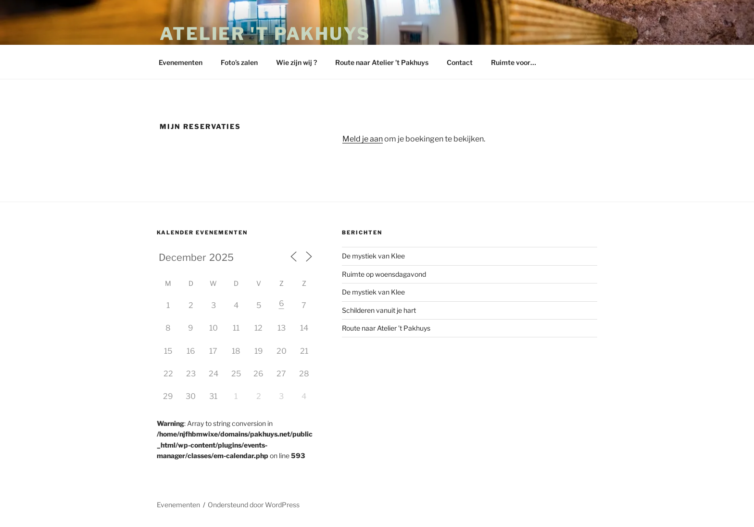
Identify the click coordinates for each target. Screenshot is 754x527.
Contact (460, 62)
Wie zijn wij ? (296, 62)
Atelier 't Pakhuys (265, 33)
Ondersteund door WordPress (254, 505)
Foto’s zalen (239, 62)
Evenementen (180, 62)
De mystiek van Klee (373, 256)
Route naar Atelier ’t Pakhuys (381, 62)
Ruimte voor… (513, 62)
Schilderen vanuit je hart (379, 310)
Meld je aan (362, 138)
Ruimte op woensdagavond (384, 274)
